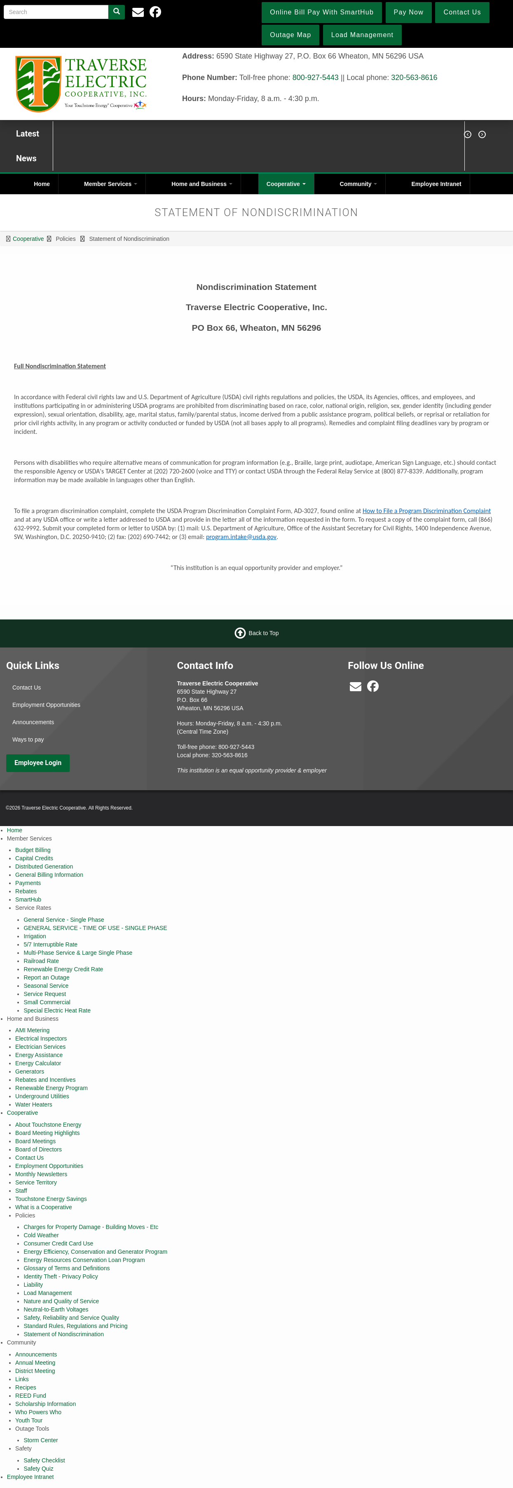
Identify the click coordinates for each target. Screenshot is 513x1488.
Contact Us (26, 687)
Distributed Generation (44, 866)
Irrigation (34, 936)
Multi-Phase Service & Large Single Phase (77, 952)
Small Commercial (46, 1002)
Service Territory (36, 1182)
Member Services (110, 184)
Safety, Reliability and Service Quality (71, 1317)
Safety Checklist (44, 1460)
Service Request (44, 994)
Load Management (47, 1293)
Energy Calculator (38, 1063)
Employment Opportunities (46, 705)
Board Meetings (35, 1141)
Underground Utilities (42, 1096)
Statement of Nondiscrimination (63, 1334)
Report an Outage (46, 977)
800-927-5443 (316, 77)
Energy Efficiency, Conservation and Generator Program (95, 1251)
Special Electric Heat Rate (57, 1010)
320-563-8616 (414, 77)
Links (22, 1379)
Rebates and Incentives (45, 1079)
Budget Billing (33, 850)
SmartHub (28, 899)
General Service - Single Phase (63, 919)
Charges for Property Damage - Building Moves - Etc (90, 1227)
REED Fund (30, 1395)
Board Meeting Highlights (47, 1133)
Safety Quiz (38, 1468)
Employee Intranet (436, 184)
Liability (33, 1284)
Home (42, 184)
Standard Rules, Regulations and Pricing (75, 1326)
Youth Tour (28, 1420)
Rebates (26, 891)
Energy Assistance (39, 1055)
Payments (28, 883)
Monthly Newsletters (41, 1174)
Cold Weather (41, 1235)
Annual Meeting (35, 1362)
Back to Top (264, 633)
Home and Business (201, 184)
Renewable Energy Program (51, 1088)
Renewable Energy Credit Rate (63, 969)
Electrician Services (40, 1046)
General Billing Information (49, 874)
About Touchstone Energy (48, 1124)
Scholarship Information (45, 1404)
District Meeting (35, 1371)
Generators (29, 1071)
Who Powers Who (38, 1412)
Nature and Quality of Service (61, 1301)
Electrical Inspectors (41, 1038)
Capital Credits (34, 858)
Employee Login (37, 763)
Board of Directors (38, 1149)
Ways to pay (28, 739)
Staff (21, 1190)
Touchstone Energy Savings (51, 1199)
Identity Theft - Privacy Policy (60, 1276)
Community (358, 184)
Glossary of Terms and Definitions (66, 1268)
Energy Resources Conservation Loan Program (84, 1260)
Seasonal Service (45, 985)
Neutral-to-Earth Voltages (55, 1309)
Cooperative (286, 184)
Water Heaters (33, 1104)
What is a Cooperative (43, 1207)
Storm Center (40, 1440)
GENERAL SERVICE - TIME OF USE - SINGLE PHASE (95, 928)
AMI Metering (32, 1030)
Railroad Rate (41, 961)
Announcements (33, 722)
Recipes (25, 1387)
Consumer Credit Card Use (58, 1243)
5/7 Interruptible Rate (50, 944)
